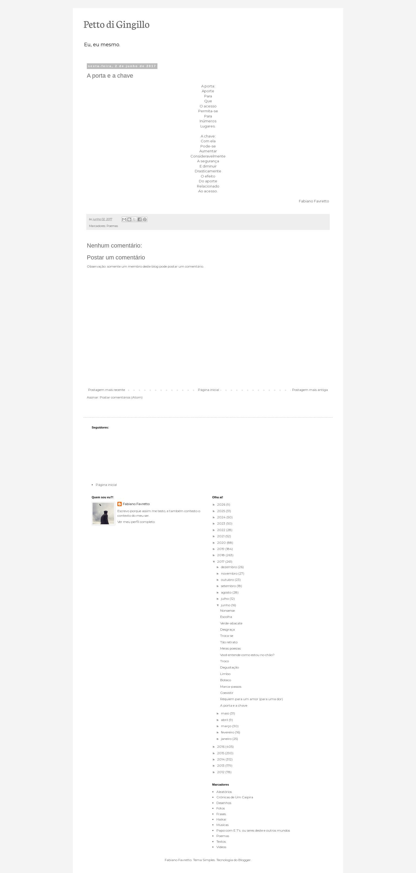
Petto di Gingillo (117, 23)
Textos (221, 841)
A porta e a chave (233, 705)
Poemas (112, 226)
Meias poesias (230, 648)
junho (226, 605)
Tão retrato (228, 642)
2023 (221, 523)
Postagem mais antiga (310, 390)
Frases (221, 814)
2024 (221, 517)
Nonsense (227, 610)
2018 (221, 555)
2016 (221, 746)
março (226, 726)
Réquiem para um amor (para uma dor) (251, 699)
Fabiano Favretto (136, 504)
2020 (222, 543)
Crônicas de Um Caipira (234, 797)
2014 (221, 759)
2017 (221, 561)
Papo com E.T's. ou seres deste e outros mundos (253, 830)
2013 (221, 765)
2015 (221, 753)
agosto (226, 592)
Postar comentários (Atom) (121, 397)
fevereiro (228, 732)
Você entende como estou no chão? (247, 655)
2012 (221, 772)
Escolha (226, 617)
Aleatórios (224, 792)
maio (225, 713)
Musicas (222, 825)
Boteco (225, 680)
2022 (221, 530)
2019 (221, 549)
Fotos (220, 808)
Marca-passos (230, 686)
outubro (228, 580)
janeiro (226, 739)
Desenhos (223, 803)
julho (225, 599)
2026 (221, 504)
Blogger (244, 860)
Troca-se (226, 636)
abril (225, 720)
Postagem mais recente (106, 390)
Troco (224, 661)
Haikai (221, 819)
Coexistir (226, 693)
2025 (221, 511)
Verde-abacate (231, 623)
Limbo (225, 674)
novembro (229, 573)
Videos (221, 847)
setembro (229, 586)
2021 (221, 536)
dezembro (229, 567)
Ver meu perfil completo (136, 522)
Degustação (229, 667)
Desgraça (227, 629)
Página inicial (208, 390)
